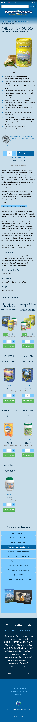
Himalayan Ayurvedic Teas (18, 533)
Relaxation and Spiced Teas (18, 538)
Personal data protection (18, 691)
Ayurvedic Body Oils (18, 561)
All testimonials (11, 630)
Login (18, 685)
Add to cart (26, 153)
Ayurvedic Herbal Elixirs (18, 542)
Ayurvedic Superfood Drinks (25, 21)
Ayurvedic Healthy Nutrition (18, 552)
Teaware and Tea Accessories (19, 570)
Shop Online (11, 21)
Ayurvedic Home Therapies (18, 556)
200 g (28, 427)
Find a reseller (18, 157)
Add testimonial (26, 630)
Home (3, 21)
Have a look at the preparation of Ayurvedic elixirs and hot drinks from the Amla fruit (22, 138)
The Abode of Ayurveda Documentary (18, 595)
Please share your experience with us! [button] (14, 206)
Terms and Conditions (18, 688)
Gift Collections (18, 575)
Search (32, 7)
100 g (9, 373)
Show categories (8, 146)
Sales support (18, 694)
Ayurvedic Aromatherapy (18, 565)
